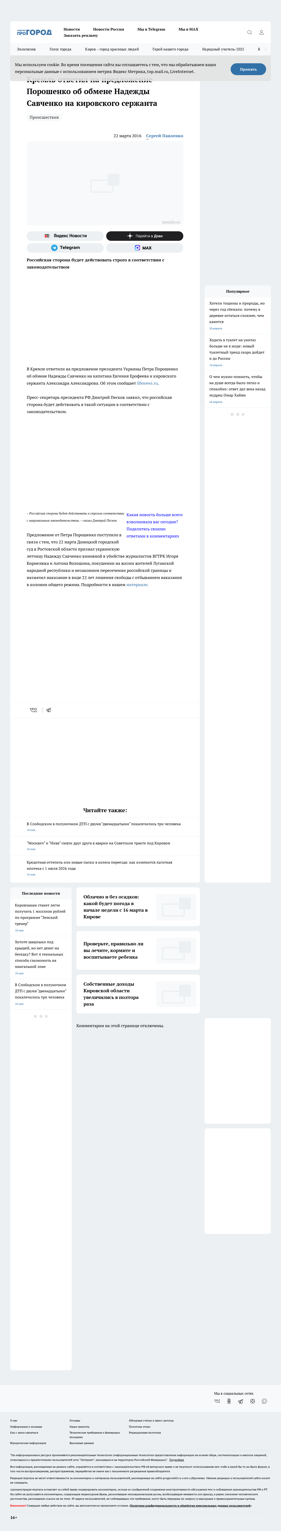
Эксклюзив (26, 49)
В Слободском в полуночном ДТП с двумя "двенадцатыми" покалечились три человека (105, 827)
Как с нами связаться (24, 1432)
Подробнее (176, 1460)
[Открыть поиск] (249, 32)
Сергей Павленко (164, 135)
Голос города (61, 49)
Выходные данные (82, 1443)
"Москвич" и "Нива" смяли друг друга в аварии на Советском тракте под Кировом (105, 846)
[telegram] (50, 710)
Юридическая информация (28, 1443)
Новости (72, 29)
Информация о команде (26, 1426)
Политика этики (139, 1426)
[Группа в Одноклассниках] (229, 1401)
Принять (248, 69)
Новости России (108, 29)
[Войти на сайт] (261, 32)
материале (136, 584)
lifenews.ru (147, 383)
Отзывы (75, 1420)
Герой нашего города (171, 49)
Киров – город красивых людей (112, 49)
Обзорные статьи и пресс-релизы (151, 1420)
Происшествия (44, 117)
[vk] (34, 710)
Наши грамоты (79, 1426)
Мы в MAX (188, 29)
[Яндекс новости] (65, 236)
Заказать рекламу (81, 35)
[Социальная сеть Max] (144, 248)
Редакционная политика (145, 1432)
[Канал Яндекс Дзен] (144, 236)
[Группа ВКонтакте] (217, 1401)
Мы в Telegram (151, 29)
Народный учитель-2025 (223, 49)
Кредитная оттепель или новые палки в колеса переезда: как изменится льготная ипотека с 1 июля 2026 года (105, 869)
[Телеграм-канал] (65, 248)
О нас (14, 1420)
